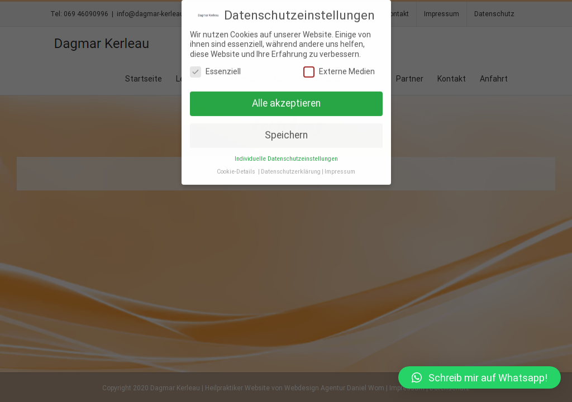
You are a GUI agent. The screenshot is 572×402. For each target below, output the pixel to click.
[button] (479, 377)
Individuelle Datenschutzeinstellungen (286, 158)
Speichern (286, 134)
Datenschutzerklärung (291, 171)
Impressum (340, 171)
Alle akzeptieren (286, 102)
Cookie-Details (236, 171)
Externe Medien (339, 71)
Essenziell (215, 71)
